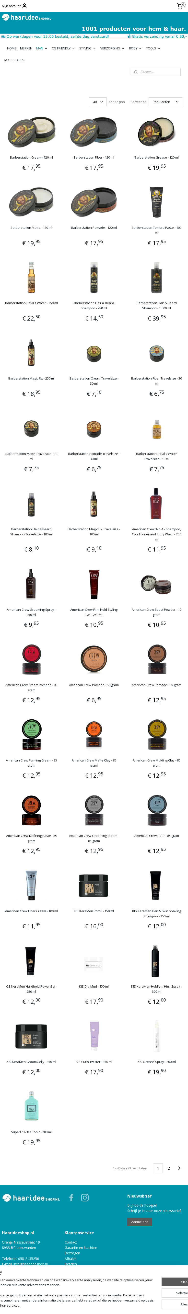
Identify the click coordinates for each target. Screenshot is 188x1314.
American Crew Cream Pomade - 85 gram (31, 687)
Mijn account (14, 6)
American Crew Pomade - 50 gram (94, 685)
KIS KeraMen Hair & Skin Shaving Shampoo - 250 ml (156, 913)
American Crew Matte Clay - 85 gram (94, 763)
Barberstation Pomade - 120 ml (94, 227)
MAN (42, 48)
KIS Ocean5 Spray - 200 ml (157, 1061)
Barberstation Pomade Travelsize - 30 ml (94, 456)
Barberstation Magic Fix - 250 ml (31, 378)
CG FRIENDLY (63, 48)
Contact (71, 1242)
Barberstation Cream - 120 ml (31, 157)
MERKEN (26, 48)
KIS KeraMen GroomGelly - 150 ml (31, 1061)
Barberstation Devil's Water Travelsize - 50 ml (156, 456)
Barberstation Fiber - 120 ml (94, 157)
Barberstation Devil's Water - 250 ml (31, 303)
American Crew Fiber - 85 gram (156, 835)
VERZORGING (112, 48)
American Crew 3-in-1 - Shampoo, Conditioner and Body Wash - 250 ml (156, 534)
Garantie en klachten (81, 1247)
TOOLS (153, 48)
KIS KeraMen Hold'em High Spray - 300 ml (156, 989)
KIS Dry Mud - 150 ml (94, 986)
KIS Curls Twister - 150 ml (94, 1061)
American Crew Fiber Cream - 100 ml (31, 911)
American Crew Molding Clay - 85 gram (156, 763)
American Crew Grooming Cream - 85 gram (94, 838)
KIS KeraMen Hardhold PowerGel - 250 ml (31, 989)
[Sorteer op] (165, 102)
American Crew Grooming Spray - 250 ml (31, 612)
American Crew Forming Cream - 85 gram (31, 763)
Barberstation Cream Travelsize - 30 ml (94, 381)
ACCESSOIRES (14, 60)
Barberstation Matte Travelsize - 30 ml (31, 456)
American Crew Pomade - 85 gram (156, 685)
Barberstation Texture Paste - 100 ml (156, 230)
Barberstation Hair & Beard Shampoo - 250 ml (94, 305)
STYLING (87, 48)
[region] (62, 1291)
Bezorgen (72, 1253)
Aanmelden (139, 1222)
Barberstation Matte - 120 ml (31, 227)
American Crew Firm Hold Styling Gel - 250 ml (94, 612)
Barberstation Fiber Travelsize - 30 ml (156, 381)
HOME (11, 48)
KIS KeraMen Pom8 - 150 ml (94, 911)
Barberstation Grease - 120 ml (156, 157)
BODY (135, 48)
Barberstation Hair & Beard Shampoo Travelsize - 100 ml (31, 531)
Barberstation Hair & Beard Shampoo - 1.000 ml (157, 305)
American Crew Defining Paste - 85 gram (31, 838)
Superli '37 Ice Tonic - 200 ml (31, 1132)
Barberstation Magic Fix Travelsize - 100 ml (94, 531)
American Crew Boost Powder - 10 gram (156, 612)
